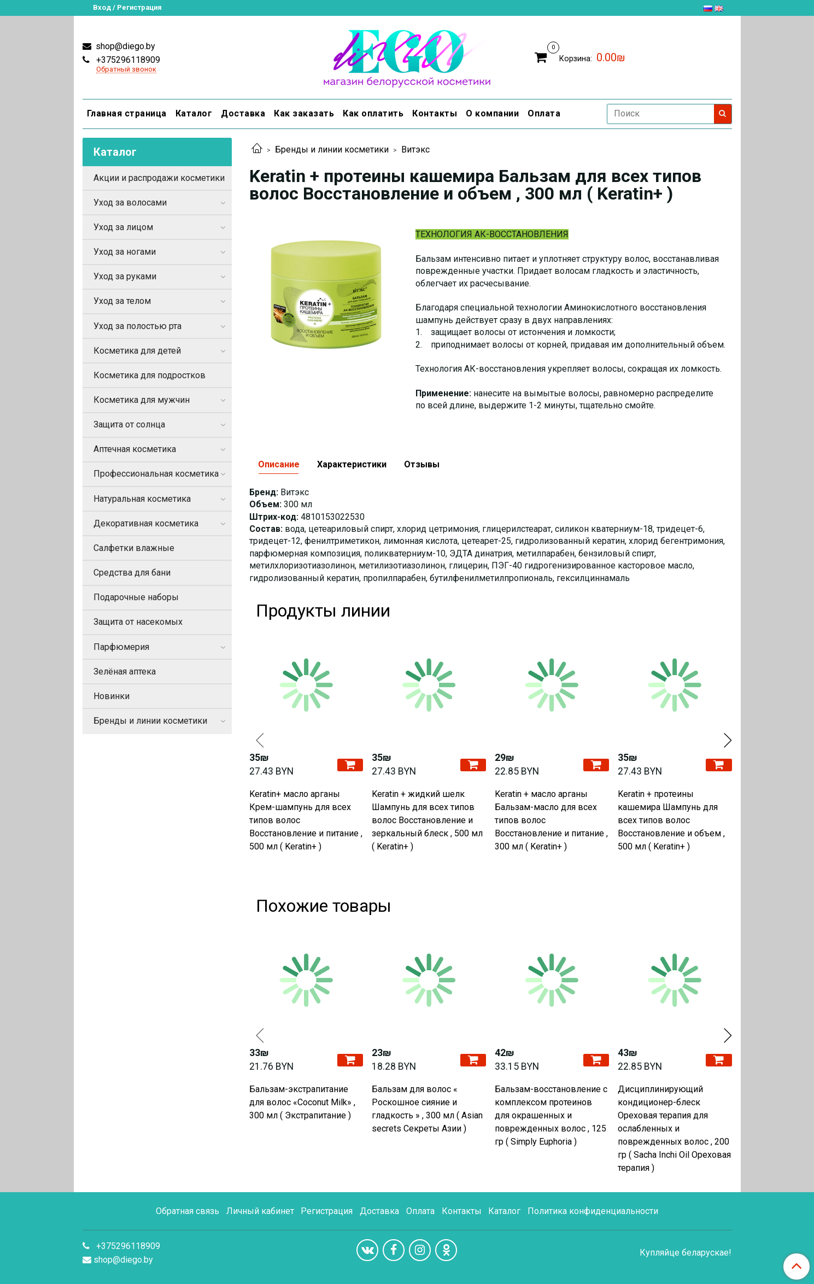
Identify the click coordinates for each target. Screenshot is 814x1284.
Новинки (111, 696)
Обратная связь (187, 1211)
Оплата (544, 113)
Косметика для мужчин (141, 400)
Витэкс (415, 149)
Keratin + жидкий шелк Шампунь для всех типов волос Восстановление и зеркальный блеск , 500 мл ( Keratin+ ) (427, 820)
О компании (492, 113)
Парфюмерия (121, 647)
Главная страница (127, 113)
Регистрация (327, 1211)
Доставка (243, 113)
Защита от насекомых (138, 622)
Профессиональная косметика (156, 473)
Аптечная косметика (134, 449)
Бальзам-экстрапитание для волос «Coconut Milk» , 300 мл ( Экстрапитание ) (302, 1102)
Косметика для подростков (149, 375)
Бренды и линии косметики (332, 149)
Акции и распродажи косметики (159, 178)
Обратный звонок (126, 69)
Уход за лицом (123, 227)
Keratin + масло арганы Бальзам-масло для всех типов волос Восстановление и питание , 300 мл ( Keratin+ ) (551, 820)
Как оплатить (373, 113)
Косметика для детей (137, 350)
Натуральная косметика (142, 499)
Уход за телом (122, 301)
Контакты (434, 113)
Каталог (194, 113)
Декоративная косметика (145, 523)
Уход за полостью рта (137, 326)
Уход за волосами (130, 202)
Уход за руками (124, 276)
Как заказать (304, 113)
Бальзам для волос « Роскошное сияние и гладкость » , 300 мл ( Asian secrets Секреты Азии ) (427, 1109)
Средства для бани (132, 572)
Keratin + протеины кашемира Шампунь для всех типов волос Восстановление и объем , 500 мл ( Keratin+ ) (671, 820)
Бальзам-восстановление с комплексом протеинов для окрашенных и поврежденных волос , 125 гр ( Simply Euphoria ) (551, 1115)
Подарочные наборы (136, 597)
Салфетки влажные (133, 548)
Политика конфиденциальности (593, 1211)
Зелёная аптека (124, 671)
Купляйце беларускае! (685, 1252)
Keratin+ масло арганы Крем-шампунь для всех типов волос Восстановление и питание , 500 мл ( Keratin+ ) (305, 820)
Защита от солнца (129, 424)
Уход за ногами (124, 252)
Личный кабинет (260, 1211)
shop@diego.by (124, 46)
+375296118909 (127, 60)
